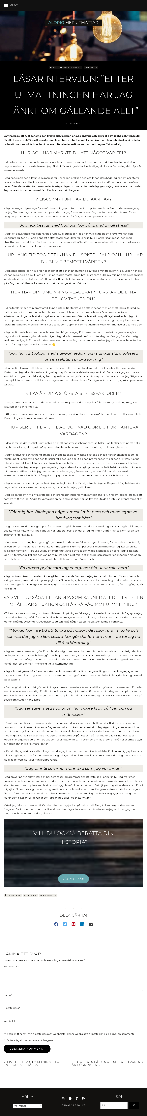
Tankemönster (48, 895)
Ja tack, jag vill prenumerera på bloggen (28, 1040)
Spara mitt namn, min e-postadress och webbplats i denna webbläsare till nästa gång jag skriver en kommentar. (71, 1034)
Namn (8, 995)
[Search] (134, 1105)
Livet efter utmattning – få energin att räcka (31, 1063)
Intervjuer (91, 67)
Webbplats (10, 1021)
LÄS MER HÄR (73, 879)
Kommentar (11, 966)
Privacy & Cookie (73, 1105)
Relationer (30, 895)
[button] (56, 924)
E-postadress (12, 1008)
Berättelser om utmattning (65, 67)
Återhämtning (13, 895)
